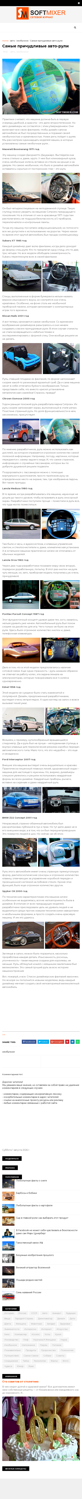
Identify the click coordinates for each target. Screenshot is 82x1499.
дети (20, 1344)
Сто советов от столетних (21, 1402)
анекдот (57, 1334)
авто (13, 42)
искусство (26, 1355)
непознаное (67, 1365)
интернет (10, 1355)
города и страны (39, 1339)
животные (59, 1344)
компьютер (53, 1355)
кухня (18, 1360)
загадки (9, 1349)
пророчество (12, 1376)
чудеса (48, 1387)
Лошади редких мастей (30, 1300)
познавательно (39, 1371)
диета (31, 1344)
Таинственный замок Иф (30, 1263)
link (4, 1055)
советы (42, 1381)
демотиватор (60, 1339)
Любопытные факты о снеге (32, 1201)
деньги (8, 1344)
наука (35, 1365)
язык (71, 1387)
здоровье (23, 1349)
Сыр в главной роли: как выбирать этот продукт (43, 1238)
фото (37, 1387)
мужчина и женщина (16, 1365)
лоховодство (34, 1360)
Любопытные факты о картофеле (35, 1226)
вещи (22, 1339)
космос (68, 1355)
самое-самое (12, 1381)
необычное (23, 42)
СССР (35, 1334)
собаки (29, 1381)
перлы (8, 1371)
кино (39, 1355)
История (9, 1334)
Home (6, 42)
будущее (9, 1339)
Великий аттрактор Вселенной (34, 1288)
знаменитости (41, 1349)
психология (31, 1376)
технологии (11, 1387)
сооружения (57, 1381)
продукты (58, 1371)
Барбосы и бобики (27, 1213)
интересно (59, 1349)
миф (48, 1360)
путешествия (49, 1376)
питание (21, 1371)
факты (25, 1387)
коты (8, 1360)
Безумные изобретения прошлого (36, 1275)
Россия (23, 1334)
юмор (60, 1387)
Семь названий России (29, 1313)
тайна (72, 1381)
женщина (44, 1344)
